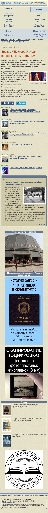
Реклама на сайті (6, 495)
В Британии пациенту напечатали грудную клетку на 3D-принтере (26, 157)
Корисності (43, 495)
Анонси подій (39, 15)
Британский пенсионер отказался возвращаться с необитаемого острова (25, 111)
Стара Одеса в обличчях (8, 26)
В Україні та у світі (39, 31)
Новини (39, 9)
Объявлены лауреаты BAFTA (21, 144)
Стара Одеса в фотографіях (39, 26)
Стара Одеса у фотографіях (24, 232)
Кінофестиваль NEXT (39, 20)
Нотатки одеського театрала (39, 35)
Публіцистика (8, 35)
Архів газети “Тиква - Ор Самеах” (26, 495)
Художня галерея (8, 20)
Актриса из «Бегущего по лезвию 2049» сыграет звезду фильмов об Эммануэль (28, 134)
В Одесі (8, 31)
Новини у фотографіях (9, 15)
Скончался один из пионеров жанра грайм (26, 168)
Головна (9, 9)
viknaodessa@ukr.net (8, 502)
